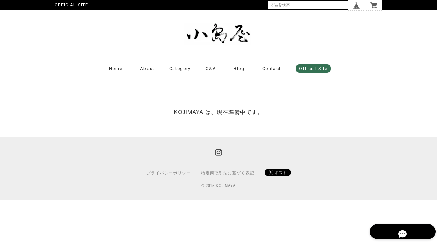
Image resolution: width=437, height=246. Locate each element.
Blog (239, 75)
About (147, 75)
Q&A (211, 75)
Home (116, 75)
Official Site (313, 75)
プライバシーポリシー (168, 179)
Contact (271, 75)
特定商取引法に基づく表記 (227, 179)
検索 (347, 5)
